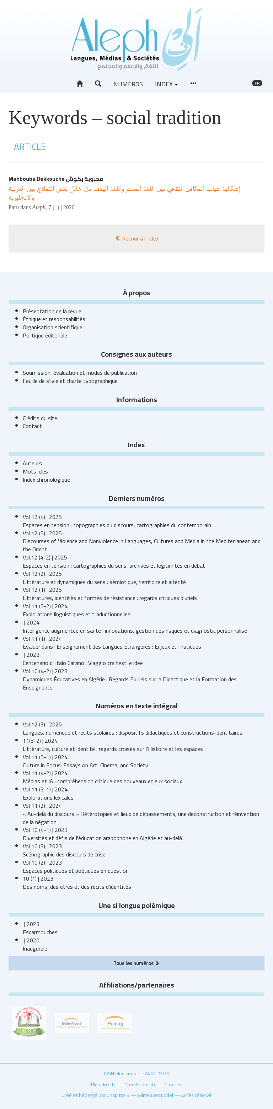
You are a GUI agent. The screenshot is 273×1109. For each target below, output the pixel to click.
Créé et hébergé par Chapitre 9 (95, 1095)
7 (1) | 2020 (61, 207)
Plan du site (104, 1084)
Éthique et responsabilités (54, 319)
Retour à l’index (137, 238)
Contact (32, 426)
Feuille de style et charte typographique (70, 380)
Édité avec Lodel (155, 1095)
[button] (98, 84)
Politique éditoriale (45, 335)
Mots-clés (35, 471)
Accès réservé (196, 1095)
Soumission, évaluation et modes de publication (80, 372)
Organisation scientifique (52, 327)
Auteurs (32, 463)
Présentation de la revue (52, 311)
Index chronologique (46, 479)
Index (166, 84)
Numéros (128, 84)
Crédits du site (40, 418)
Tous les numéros (136, 963)
